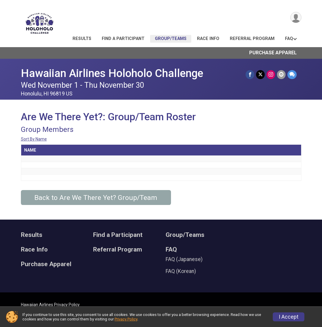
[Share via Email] (281, 74)
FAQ (289, 38)
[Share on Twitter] (260, 74)
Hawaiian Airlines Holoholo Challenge (112, 73)
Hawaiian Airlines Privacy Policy (50, 304)
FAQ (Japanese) (184, 259)
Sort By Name (34, 139)
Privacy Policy (126, 319)
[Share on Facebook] (250, 74)
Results (82, 38)
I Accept (288, 317)
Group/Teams (171, 38)
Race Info (208, 38)
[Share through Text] (292, 74)
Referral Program (252, 38)
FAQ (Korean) (181, 271)
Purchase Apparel (273, 52)
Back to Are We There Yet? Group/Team (95, 198)
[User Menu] (295, 17)
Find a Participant (123, 38)
